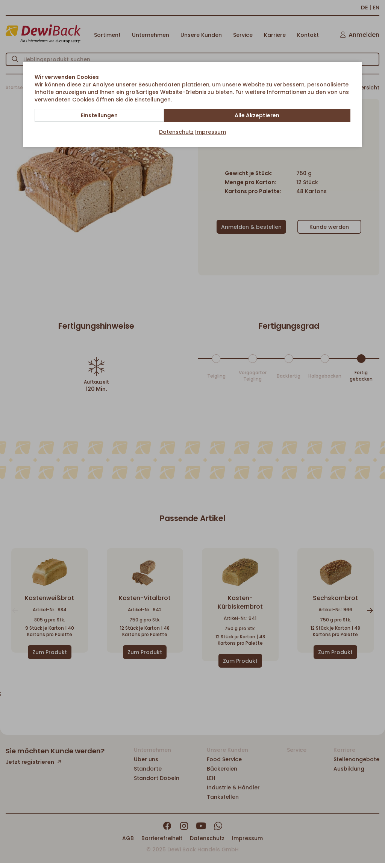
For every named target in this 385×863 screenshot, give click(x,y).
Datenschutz (176, 132)
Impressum (210, 132)
